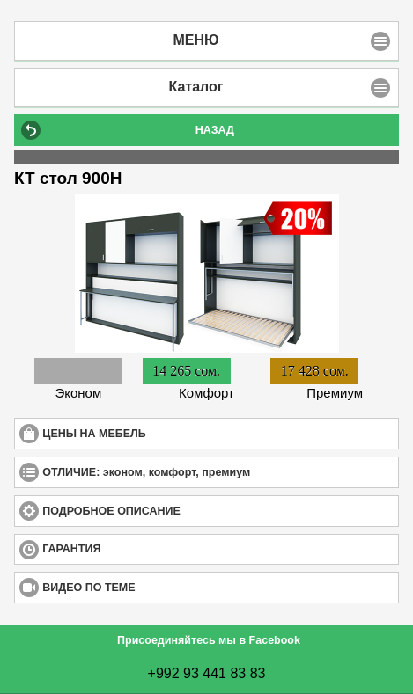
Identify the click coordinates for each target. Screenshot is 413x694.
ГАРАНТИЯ (135, 548)
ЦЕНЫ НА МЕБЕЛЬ (158, 433)
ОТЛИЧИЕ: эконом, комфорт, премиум (210, 471)
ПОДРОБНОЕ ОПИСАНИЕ (175, 510)
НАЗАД (214, 130)
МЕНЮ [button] (195, 40)
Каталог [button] (196, 86)
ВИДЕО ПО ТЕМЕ (152, 587)
